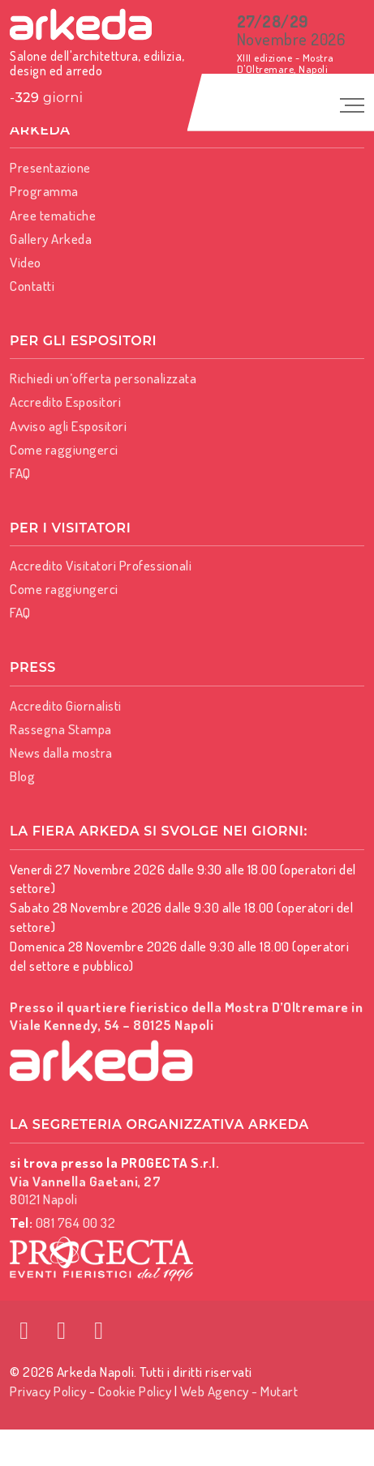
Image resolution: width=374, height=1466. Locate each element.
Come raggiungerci (64, 449)
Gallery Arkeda (51, 238)
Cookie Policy (135, 1391)
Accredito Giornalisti (66, 705)
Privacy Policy (48, 1391)
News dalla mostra (61, 752)
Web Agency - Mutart (239, 1391)
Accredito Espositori (65, 401)
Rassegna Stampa (61, 728)
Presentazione (50, 167)
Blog (22, 775)
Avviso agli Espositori (68, 425)
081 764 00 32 (76, 1222)
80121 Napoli (85, 1190)
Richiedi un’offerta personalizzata (103, 378)
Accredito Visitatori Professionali (100, 565)
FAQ (20, 472)
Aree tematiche (53, 215)
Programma (44, 190)
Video (25, 262)
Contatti (32, 285)
